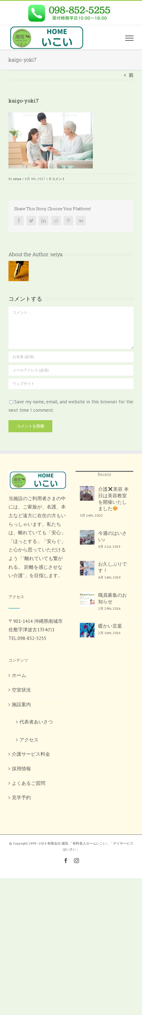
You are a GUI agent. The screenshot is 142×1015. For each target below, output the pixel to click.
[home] (37, 475)
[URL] (71, 383)
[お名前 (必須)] (71, 357)
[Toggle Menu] (129, 38)
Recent (104, 474)
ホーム (19, 675)
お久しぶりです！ (112, 567)
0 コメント (57, 179)
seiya (17, 179)
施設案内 (21, 704)
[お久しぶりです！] (87, 568)
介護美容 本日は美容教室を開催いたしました (113, 499)
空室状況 (21, 690)
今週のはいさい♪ (112, 536)
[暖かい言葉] (87, 630)
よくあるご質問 (28, 783)
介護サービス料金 (31, 754)
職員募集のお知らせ (112, 598)
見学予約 (21, 797)
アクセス (29, 740)
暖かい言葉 (110, 626)
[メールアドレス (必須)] (71, 370)
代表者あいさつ (36, 722)
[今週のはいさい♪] (87, 537)
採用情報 (21, 769)
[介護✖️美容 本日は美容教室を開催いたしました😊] (87, 493)
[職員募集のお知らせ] (87, 599)
